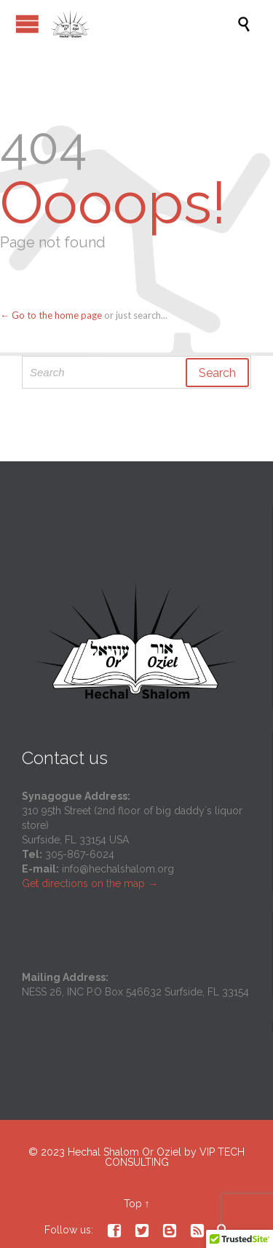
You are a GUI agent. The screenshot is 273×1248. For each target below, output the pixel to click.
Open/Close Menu (27, 23)
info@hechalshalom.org (118, 869)
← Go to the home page (51, 315)
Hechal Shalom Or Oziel (126, 1152)
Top (133, 1203)
